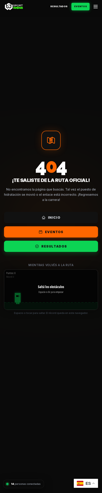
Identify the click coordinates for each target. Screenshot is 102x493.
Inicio (51, 218)
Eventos (80, 6)
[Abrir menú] (95, 6)
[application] (51, 289)
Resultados (58, 6)
